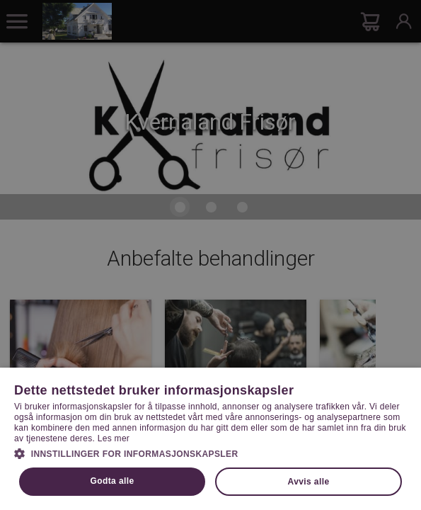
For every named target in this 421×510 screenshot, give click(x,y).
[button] (210, 452)
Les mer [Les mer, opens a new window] (113, 438)
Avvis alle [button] (309, 482)
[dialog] (210, 255)
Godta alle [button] (112, 481)
